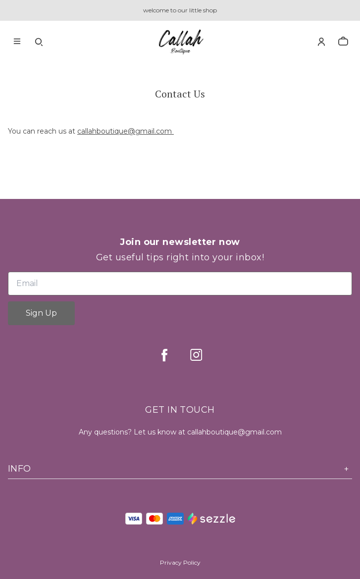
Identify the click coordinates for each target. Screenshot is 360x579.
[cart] (343, 41)
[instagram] (196, 355)
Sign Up (41, 313)
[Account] (321, 41)
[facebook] (164, 355)
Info (180, 469)
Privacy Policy (180, 562)
